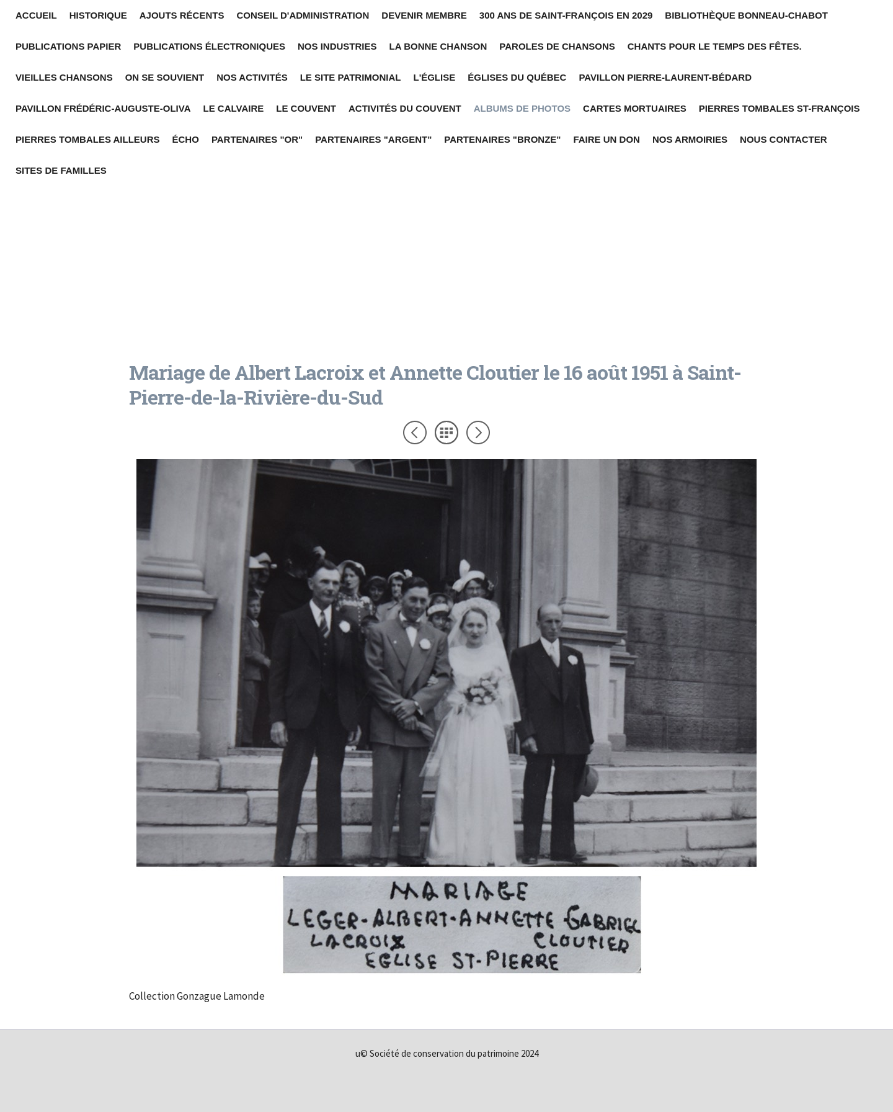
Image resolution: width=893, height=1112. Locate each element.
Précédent (415, 432)
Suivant (478, 432)
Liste (446, 432)
